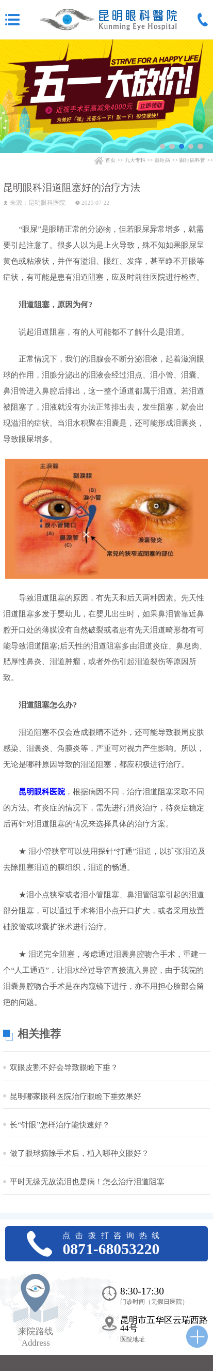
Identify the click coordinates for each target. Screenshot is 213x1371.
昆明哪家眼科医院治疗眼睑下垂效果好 (75, 1096)
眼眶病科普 (192, 160)
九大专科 (135, 160)
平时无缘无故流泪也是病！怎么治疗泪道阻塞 (87, 1181)
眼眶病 (162, 160)
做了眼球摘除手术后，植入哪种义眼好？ (79, 1153)
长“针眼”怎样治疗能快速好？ (60, 1124)
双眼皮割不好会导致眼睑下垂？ (64, 1067)
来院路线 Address (35, 1337)
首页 (110, 160)
